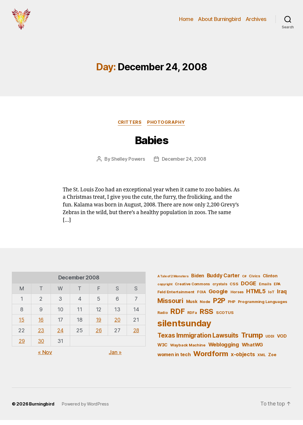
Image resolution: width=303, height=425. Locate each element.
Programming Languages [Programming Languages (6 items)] (262, 306)
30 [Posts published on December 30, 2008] (40, 345)
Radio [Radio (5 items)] (162, 317)
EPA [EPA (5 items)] (277, 288)
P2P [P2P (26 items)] (219, 306)
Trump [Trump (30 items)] (252, 340)
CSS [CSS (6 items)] (234, 288)
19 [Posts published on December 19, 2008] (98, 324)
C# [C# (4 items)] (244, 281)
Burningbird (41, 408)
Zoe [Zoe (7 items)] (272, 359)
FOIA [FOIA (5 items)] (201, 297)
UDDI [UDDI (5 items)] (269, 341)
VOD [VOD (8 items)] (282, 341)
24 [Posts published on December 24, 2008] (60, 335)
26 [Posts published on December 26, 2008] (98, 335)
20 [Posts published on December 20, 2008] (117, 324)
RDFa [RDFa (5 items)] (192, 317)
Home (186, 21)
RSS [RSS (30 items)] (206, 316)
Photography (167, 127)
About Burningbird (219, 21)
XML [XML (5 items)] (261, 360)
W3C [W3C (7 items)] (162, 349)
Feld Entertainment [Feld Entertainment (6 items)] (175, 296)
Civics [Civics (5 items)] (254, 281)
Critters (129, 127)
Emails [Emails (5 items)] (265, 288)
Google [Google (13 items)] (218, 296)
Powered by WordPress (85, 408)
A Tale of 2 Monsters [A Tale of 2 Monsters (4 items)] (173, 281)
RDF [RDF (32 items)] (177, 316)
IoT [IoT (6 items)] (271, 296)
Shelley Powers (128, 164)
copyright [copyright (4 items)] (165, 289)
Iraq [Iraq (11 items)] (282, 296)
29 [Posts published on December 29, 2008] (21, 345)
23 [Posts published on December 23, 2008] (40, 335)
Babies (151, 145)
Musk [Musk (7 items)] (191, 306)
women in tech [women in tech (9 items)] (174, 359)
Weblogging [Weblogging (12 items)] (223, 349)
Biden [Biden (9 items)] (197, 280)
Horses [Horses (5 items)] (237, 297)
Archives (256, 21)
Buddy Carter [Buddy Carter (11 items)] (223, 280)
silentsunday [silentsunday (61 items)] (184, 328)
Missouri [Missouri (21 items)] (170, 306)
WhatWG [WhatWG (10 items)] (252, 349)
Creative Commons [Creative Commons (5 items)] (192, 288)
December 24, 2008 (184, 164)
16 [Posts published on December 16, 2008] (40, 324)
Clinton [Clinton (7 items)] (270, 280)
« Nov (45, 357)
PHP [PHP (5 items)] (231, 306)
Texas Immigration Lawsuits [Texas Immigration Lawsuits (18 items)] (197, 340)
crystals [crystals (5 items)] (219, 288)
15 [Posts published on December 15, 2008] (21, 324)
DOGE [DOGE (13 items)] (248, 288)
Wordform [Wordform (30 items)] (210, 358)
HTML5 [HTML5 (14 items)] (256, 296)
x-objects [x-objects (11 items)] (243, 359)
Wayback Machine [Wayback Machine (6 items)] (188, 349)
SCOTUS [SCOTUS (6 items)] (224, 317)
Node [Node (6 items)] (205, 306)
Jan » (115, 357)
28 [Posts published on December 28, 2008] (136, 335)
